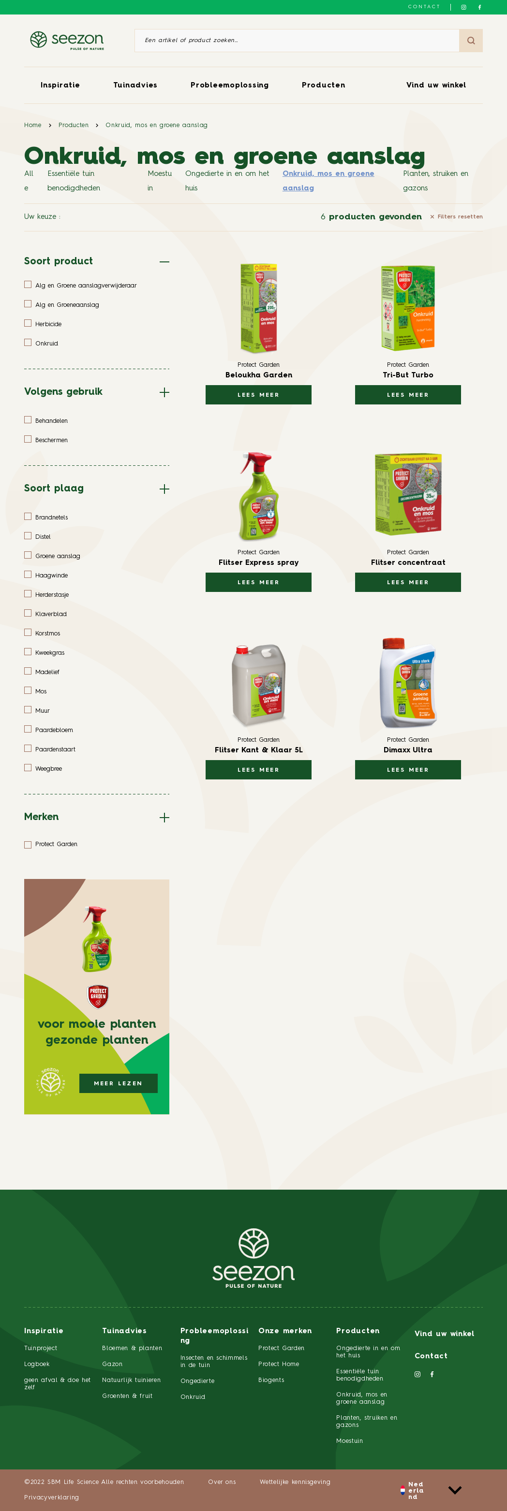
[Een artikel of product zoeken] (297, 40)
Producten (323, 85)
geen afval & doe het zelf (57, 1384)
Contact (424, 6)
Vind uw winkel (436, 85)
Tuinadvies (135, 85)
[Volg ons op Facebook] (480, 7)
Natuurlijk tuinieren (131, 1380)
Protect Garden (281, 1348)
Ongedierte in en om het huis (227, 181)
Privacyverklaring (51, 1498)
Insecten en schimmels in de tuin (214, 1361)
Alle (28, 181)
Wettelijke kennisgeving (295, 1482)
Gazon (112, 1364)
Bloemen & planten (132, 1348)
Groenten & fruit (127, 1396)
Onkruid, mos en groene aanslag (156, 125)
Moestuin (160, 181)
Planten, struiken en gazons (435, 181)
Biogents (271, 1380)
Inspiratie (60, 85)
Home (33, 125)
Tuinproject (40, 1348)
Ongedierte (197, 1381)
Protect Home (278, 1364)
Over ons (222, 1482)
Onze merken (285, 1331)
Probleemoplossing (230, 85)
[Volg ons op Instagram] (464, 7)
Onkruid (193, 1397)
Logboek (37, 1364)
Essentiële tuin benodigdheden (73, 181)
